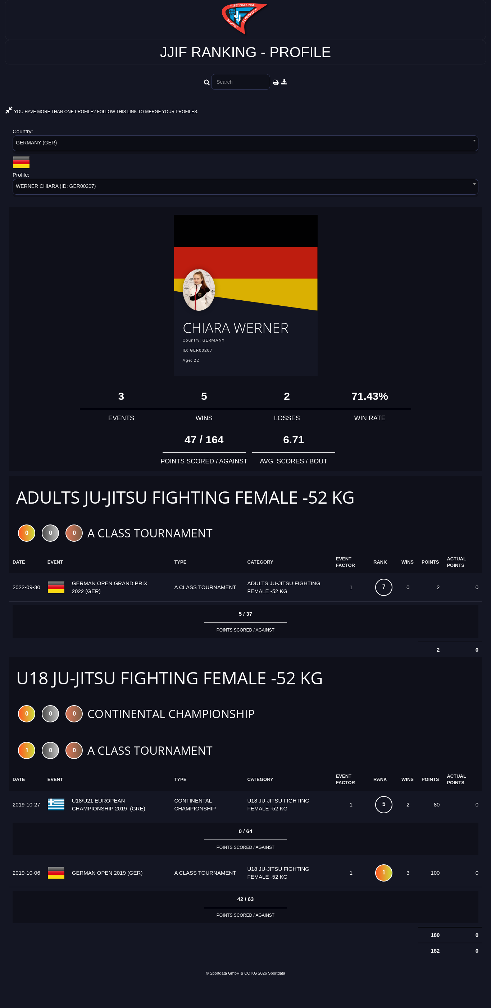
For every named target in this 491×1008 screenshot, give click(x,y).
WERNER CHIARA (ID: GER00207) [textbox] (56, 186)
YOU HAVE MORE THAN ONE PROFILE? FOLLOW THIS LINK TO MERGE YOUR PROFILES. (101, 111)
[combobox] (245, 144)
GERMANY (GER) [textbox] (36, 142)
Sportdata (276, 996)
